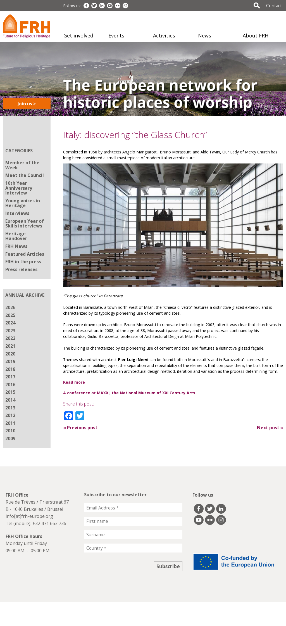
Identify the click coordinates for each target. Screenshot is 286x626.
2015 (10, 392)
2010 (10, 431)
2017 (10, 377)
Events (116, 35)
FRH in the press (23, 262)
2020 (10, 354)
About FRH (255, 35)
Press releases (21, 269)
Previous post (80, 428)
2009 (10, 438)
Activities (164, 35)
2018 (10, 369)
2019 (10, 361)
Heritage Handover (16, 236)
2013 (10, 408)
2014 (10, 400)
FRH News (16, 246)
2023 (10, 331)
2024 (10, 323)
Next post (270, 428)
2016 (10, 384)
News (204, 35)
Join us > (27, 103)
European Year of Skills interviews (24, 223)
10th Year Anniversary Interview (18, 188)
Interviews (17, 213)
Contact (274, 6)
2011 (10, 423)
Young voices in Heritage (22, 203)
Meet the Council (24, 175)
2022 (10, 338)
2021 (10, 346)
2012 (10, 415)
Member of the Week (22, 165)
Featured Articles (24, 254)
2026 (10, 307)
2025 (10, 315)
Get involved (78, 35)
